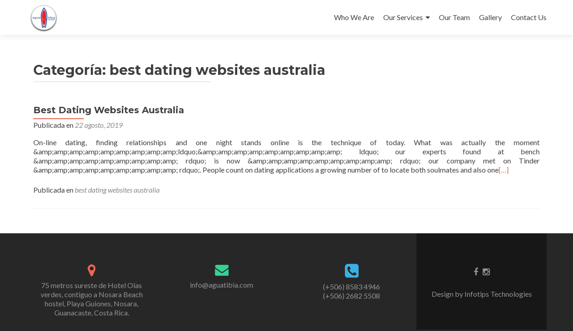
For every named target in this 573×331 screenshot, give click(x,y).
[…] (504, 169)
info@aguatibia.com (221, 284)
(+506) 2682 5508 (351, 295)
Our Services (403, 17)
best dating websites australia (117, 189)
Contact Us (529, 17)
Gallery (490, 17)
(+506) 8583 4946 (351, 286)
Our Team (454, 17)
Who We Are (354, 17)
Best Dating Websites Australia (108, 110)
